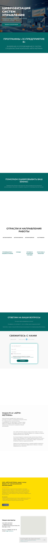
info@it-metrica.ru (9, 531)
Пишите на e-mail (22, 339)
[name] (22, 346)
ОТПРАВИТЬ (22, 360)
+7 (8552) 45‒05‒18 (11, 529)
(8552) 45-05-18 (13, 339)
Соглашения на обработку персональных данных (21, 357)
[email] (22, 349)
